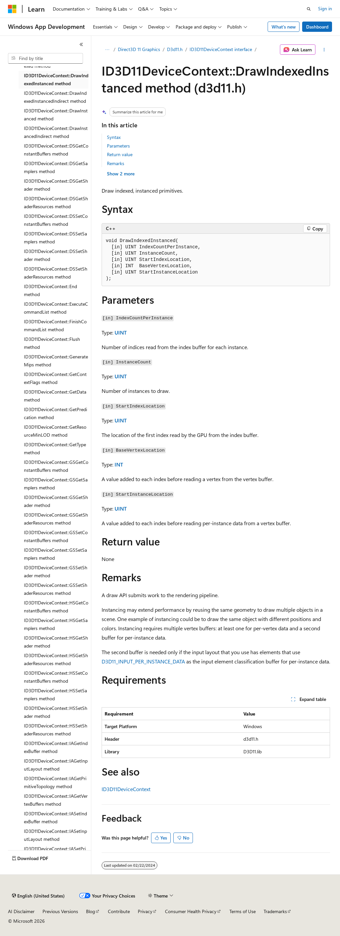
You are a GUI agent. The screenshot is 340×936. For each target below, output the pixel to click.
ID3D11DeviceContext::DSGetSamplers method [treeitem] (56, 167)
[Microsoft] (12, 9)
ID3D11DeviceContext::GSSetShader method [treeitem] (55, 571)
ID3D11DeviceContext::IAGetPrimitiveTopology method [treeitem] (55, 782)
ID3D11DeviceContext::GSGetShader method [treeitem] (56, 501)
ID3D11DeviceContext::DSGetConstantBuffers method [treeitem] (56, 150)
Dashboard (317, 27)
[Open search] (308, 9)
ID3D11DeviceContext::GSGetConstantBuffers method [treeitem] (56, 466)
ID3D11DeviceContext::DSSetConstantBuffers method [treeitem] (56, 220)
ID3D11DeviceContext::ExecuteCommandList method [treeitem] (56, 308)
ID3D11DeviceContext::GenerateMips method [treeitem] (56, 360)
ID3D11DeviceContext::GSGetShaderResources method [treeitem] (56, 519)
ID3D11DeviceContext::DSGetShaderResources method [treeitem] (56, 202)
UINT (121, 332)
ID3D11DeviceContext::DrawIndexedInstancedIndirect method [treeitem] (55, 97)
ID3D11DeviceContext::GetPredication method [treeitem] (55, 413)
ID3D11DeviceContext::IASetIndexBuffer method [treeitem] (55, 817)
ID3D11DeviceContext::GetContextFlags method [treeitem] (55, 378)
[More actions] (324, 49)
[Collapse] (81, 44)
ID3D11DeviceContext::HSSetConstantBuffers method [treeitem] (56, 677)
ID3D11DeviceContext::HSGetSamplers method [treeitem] (56, 624)
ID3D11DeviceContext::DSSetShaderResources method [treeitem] (55, 273)
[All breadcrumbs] (107, 49)
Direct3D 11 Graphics (139, 49)
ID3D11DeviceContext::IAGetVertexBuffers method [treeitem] (56, 800)
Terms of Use (242, 911)
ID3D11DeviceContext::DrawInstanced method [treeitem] (56, 114)
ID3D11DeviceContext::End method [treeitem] (50, 290)
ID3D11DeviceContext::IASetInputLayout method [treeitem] (55, 835)
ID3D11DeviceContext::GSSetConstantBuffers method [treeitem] (56, 536)
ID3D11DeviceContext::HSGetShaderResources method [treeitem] (56, 659)
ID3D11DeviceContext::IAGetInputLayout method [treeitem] (56, 765)
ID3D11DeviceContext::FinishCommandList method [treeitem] (55, 325)
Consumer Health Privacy (190, 911)
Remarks (115, 163)
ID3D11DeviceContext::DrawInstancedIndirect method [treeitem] (56, 132)
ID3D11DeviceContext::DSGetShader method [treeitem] (56, 185)
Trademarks (275, 911)
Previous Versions (60, 911)
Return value (119, 154)
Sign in (325, 8)
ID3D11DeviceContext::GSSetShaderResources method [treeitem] (55, 589)
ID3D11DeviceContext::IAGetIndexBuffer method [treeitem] (56, 747)
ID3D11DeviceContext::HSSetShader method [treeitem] (55, 712)
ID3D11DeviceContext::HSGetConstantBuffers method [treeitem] (56, 606)
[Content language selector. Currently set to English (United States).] (38, 896)
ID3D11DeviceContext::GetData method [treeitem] (55, 396)
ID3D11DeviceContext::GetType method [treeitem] (55, 448)
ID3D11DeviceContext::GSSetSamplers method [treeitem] (55, 554)
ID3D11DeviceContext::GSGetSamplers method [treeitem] (56, 483)
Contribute (119, 911)
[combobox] (45, 58)
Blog (90, 911)
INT (119, 464)
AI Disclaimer (21, 911)
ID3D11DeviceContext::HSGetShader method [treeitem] (56, 642)
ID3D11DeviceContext (126, 788)
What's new (284, 27)
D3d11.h (175, 49)
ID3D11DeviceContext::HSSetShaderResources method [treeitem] (55, 729)
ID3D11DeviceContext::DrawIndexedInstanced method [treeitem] (56, 79)
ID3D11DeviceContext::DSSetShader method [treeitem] (55, 255)
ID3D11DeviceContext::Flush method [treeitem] (52, 343)
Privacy (145, 911)
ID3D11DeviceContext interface (221, 49)
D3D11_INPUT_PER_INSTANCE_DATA (143, 661)
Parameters (118, 146)
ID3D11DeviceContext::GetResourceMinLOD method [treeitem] (55, 431)
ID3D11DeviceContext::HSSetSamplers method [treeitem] (55, 694)
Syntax (114, 137)
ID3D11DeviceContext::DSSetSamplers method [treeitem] (55, 237)
